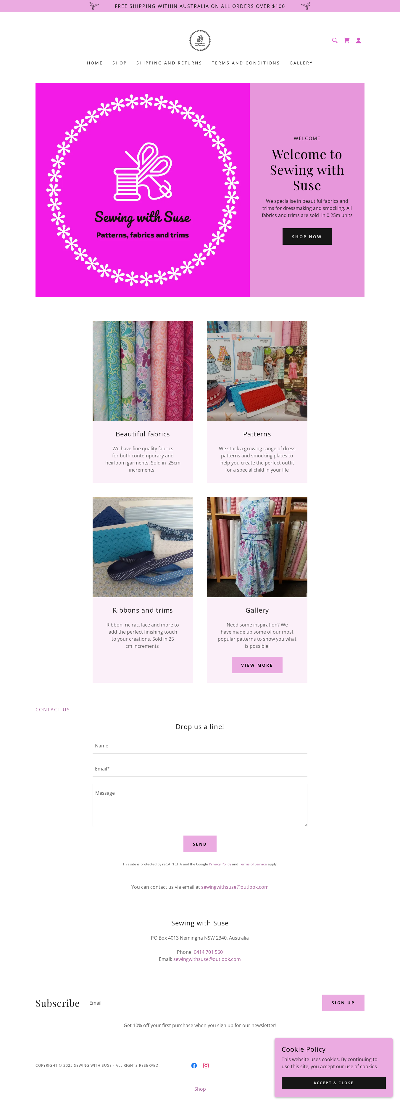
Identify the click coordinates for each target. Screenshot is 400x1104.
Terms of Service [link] (253, 864)
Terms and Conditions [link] (246, 63)
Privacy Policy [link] (220, 864)
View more (257, 665)
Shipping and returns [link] (169, 63)
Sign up (343, 1003)
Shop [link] (119, 63)
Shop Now (307, 236)
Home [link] (95, 63)
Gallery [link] (301, 63)
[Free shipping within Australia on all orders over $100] (200, 6)
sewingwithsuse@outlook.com (235, 887)
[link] (200, 40)
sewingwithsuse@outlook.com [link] (207, 959)
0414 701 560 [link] (208, 952)
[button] (358, 40)
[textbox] (200, 746)
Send (200, 844)
